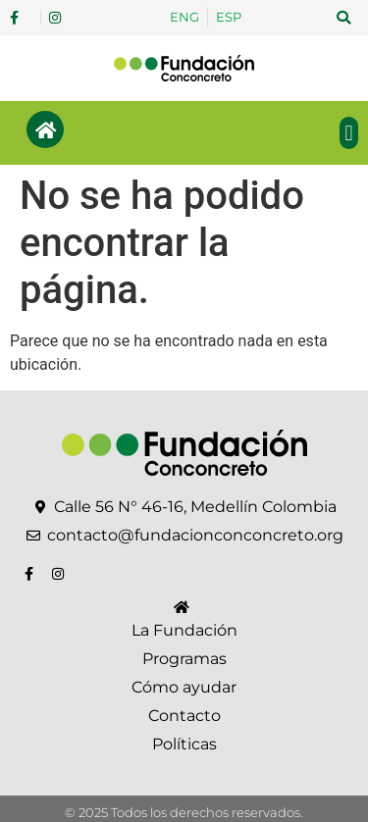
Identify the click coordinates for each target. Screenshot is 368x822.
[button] (343, 17)
